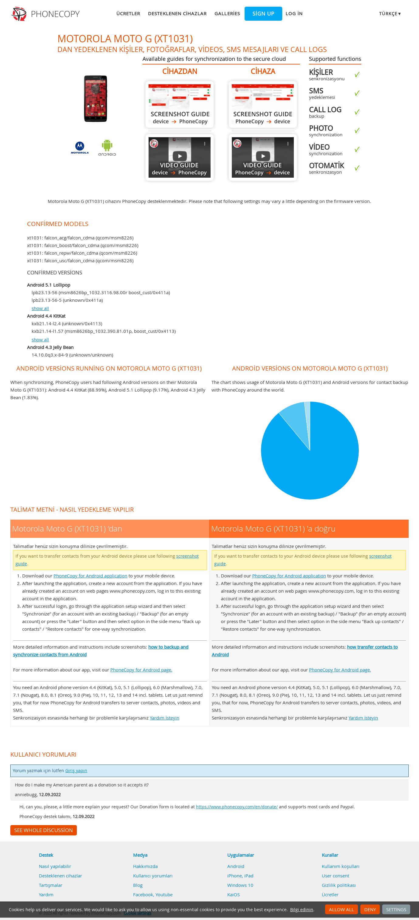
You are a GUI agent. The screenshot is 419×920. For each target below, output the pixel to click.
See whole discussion (43, 830)
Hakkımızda (145, 866)
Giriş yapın (76, 770)
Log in (294, 13)
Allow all (341, 909)
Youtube (164, 894)
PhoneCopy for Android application (90, 576)
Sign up (263, 13)
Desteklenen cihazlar (177, 13)
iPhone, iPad (240, 876)
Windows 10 (240, 885)
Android (235, 866)
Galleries (227, 13)
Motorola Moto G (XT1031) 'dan (180, 104)
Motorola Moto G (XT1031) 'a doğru (263, 104)
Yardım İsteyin (164, 718)
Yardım (46, 894)
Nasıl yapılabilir (55, 866)
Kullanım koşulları (340, 866)
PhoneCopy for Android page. (141, 670)
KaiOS (233, 894)
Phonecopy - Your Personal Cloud (46, 14)
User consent (335, 876)
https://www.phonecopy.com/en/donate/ (237, 807)
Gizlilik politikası (339, 885)
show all (40, 308)
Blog (138, 885)
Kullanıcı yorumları (153, 876)
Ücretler (128, 13)
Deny (370, 909)
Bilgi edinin (301, 909)
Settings (396, 909)
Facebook (143, 894)
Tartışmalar (50, 885)
